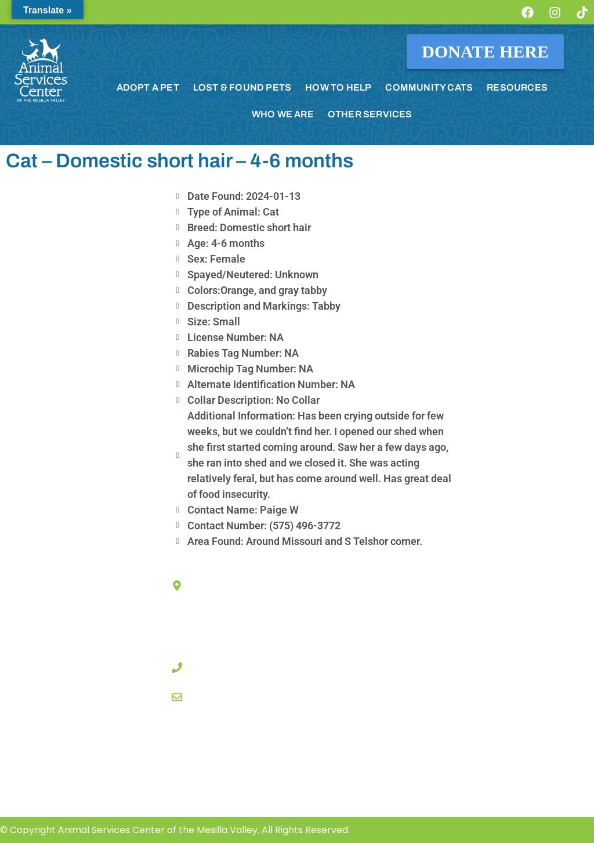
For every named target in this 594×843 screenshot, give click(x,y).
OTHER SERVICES (370, 114)
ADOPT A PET (148, 87)
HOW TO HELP (338, 87)
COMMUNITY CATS (429, 87)
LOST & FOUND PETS (242, 87)
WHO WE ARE (283, 114)
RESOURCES (517, 87)
